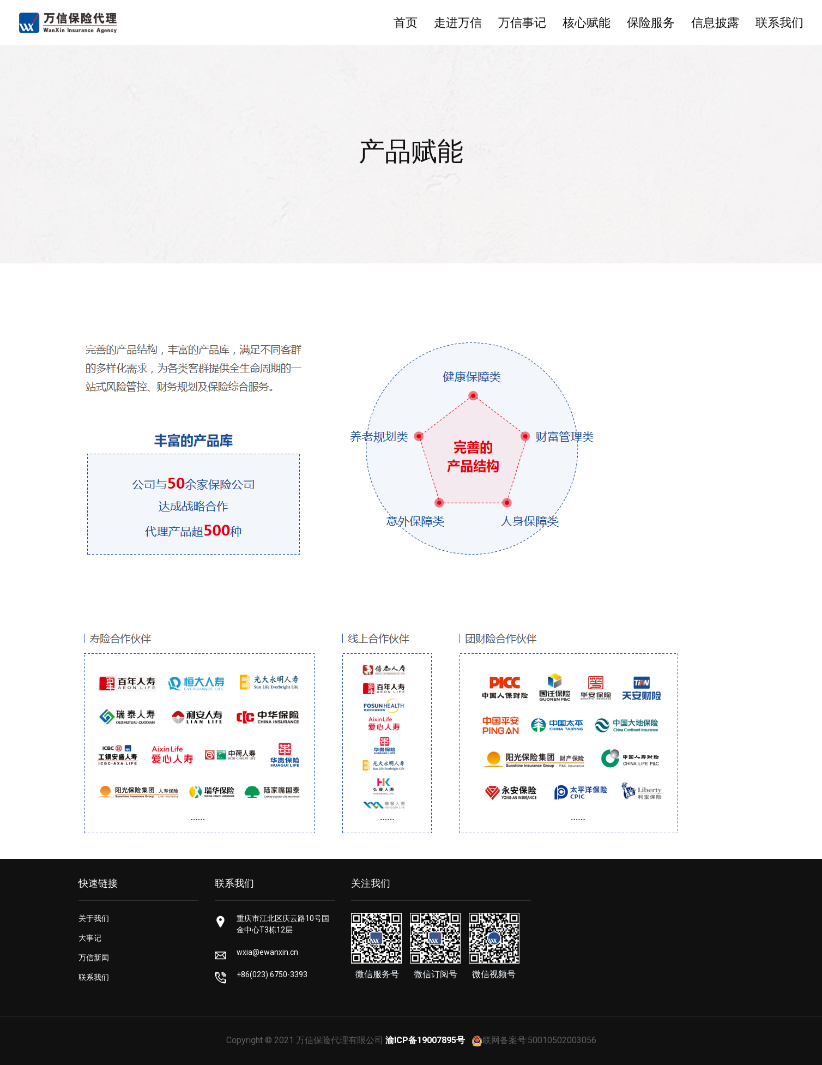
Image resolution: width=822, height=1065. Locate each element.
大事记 (89, 938)
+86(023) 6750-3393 (272, 974)
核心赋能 (587, 22)
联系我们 (779, 22)
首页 (406, 22)
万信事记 (522, 22)
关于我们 (93, 918)
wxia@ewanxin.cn (267, 952)
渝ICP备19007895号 (425, 1040)
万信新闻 (93, 957)
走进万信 (458, 22)
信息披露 (715, 22)
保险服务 (651, 22)
